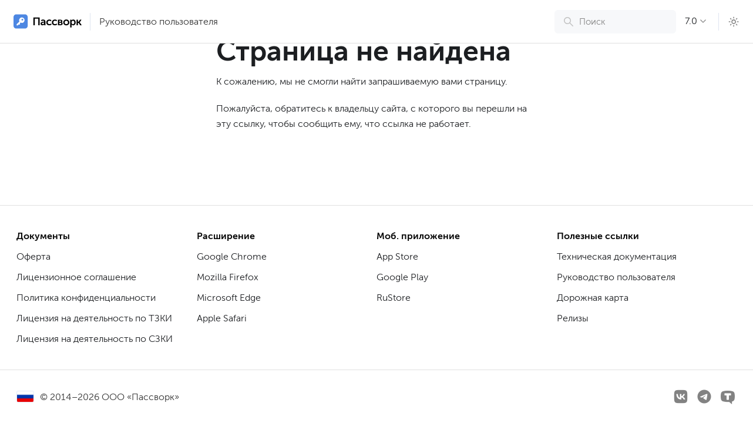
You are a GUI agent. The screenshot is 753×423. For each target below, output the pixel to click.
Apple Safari (222, 318)
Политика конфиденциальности (86, 297)
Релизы (573, 318)
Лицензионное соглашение (76, 277)
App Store (397, 256)
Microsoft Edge (229, 297)
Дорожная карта (592, 297)
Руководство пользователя (158, 21)
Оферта (33, 256)
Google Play (402, 277)
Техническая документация (617, 256)
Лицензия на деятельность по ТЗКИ (94, 318)
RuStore (393, 297)
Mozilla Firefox (227, 277)
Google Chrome (232, 256)
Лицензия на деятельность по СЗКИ (94, 338)
